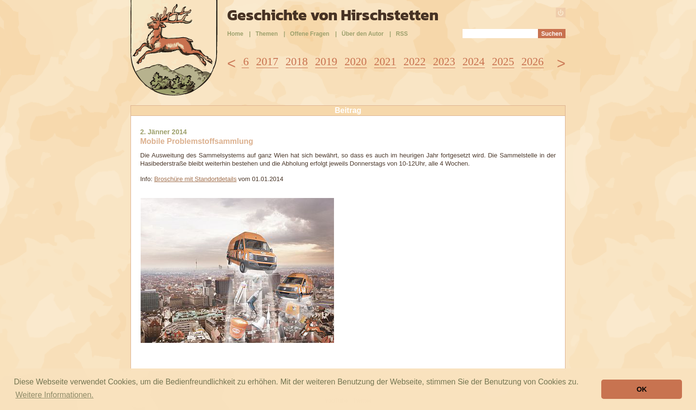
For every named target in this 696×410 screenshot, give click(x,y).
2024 (474, 62)
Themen (267, 33)
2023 (444, 62)
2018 (297, 62)
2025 (503, 62)
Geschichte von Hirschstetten (332, 15)
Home (235, 33)
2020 (356, 62)
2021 (385, 62)
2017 (267, 62)
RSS (402, 33)
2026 (533, 62)
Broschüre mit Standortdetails (195, 179)
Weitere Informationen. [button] (54, 395)
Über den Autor (363, 33)
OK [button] (642, 389)
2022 (415, 62)
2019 (326, 62)
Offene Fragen (309, 33)
